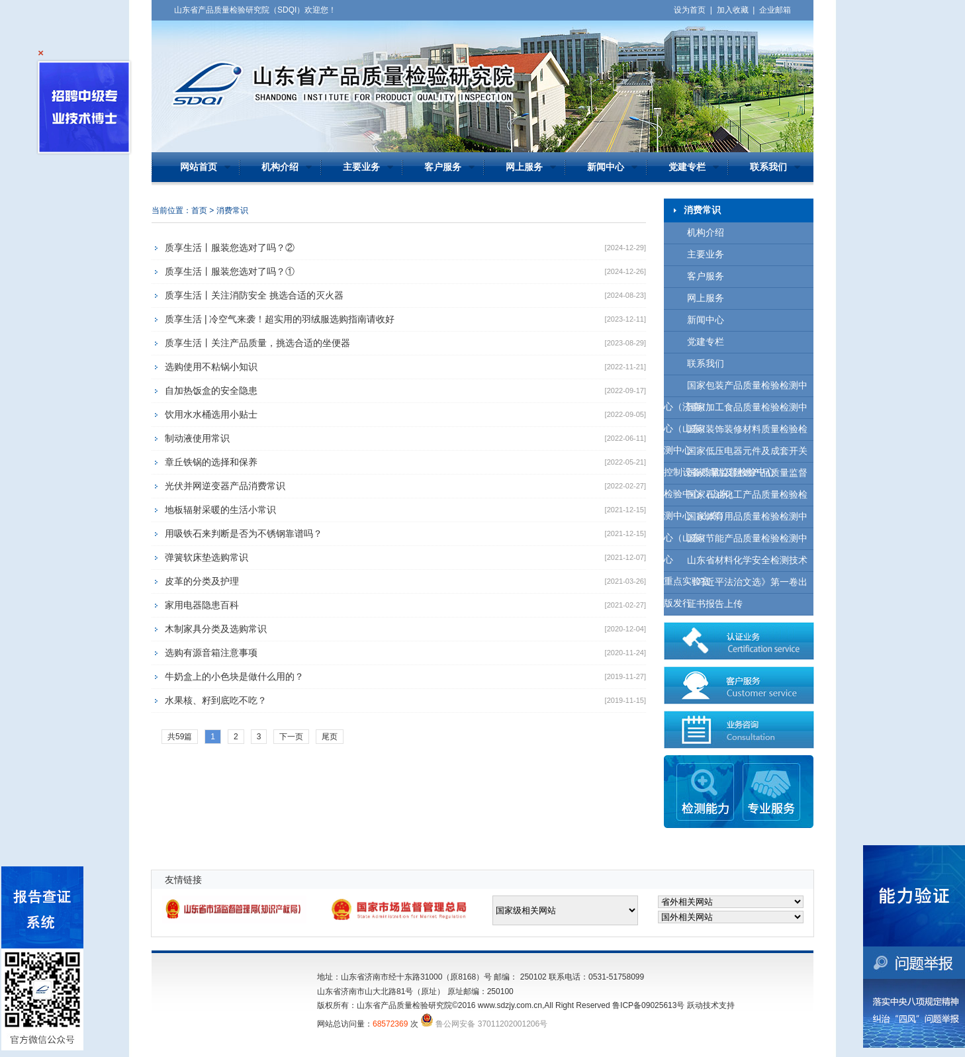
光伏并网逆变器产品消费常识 (225, 486)
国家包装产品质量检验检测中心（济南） (735, 389)
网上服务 (524, 167)
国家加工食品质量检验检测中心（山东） (735, 410)
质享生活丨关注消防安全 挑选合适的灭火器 (254, 295)
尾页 (330, 736)
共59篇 (179, 736)
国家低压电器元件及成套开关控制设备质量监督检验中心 (735, 454)
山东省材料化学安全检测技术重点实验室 (735, 563)
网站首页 (198, 167)
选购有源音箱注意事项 (211, 652)
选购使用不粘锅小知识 (211, 366)
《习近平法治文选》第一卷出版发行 (735, 585)
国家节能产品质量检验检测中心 (735, 541)
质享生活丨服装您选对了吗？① (230, 271)
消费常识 (232, 210)
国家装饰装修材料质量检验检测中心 (735, 432)
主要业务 (361, 167)
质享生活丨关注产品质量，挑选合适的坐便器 (257, 343)
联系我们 (768, 167)
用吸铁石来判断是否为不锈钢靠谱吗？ (243, 533)
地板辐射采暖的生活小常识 (220, 509)
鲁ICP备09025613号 (648, 1005)
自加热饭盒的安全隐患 (211, 390)
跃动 (695, 1005)
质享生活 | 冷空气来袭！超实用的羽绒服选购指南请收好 (279, 319)
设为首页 (690, 10)
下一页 (291, 736)
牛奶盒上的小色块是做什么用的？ (234, 676)
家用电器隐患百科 (202, 605)
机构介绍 (280, 167)
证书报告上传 (715, 604)
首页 (199, 210)
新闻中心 (605, 167)
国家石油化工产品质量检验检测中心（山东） (735, 498)
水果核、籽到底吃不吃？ (216, 700)
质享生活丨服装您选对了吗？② (230, 247)
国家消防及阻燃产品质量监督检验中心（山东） (735, 476)
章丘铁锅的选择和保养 (211, 462)
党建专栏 (687, 167)
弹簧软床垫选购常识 (206, 557)
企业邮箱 (775, 10)
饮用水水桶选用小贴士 (211, 414)
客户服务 (442, 167)
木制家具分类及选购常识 (216, 628)
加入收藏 (733, 10)
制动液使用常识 (197, 438)
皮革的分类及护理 (202, 581)
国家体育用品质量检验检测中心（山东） (735, 520)
